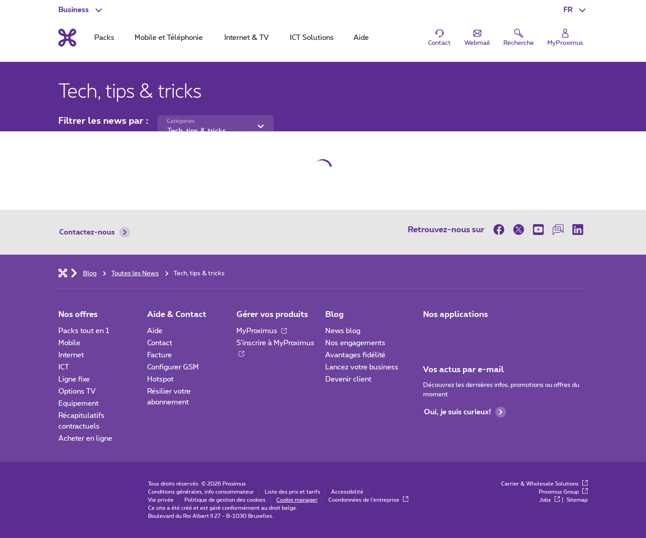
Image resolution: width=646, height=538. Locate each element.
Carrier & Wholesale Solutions (544, 483)
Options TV (77, 391)
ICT (63, 367)
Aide (154, 330)
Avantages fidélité (355, 355)
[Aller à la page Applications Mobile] (431, 333)
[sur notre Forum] (558, 229)
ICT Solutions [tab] (312, 37)
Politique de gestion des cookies (225, 500)
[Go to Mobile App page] (456, 333)
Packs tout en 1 (83, 330)
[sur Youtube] (538, 229)
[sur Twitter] (518, 229)
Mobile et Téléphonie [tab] (169, 37)
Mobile (69, 343)
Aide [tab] (361, 37)
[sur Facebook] (501, 229)
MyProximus (261, 330)
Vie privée (161, 500)
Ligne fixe (74, 379)
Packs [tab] (104, 37)
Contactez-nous (94, 232)
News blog (342, 330)
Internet (71, 355)
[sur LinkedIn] (578, 229)
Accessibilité (347, 492)
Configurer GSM (173, 367)
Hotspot (160, 379)
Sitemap (577, 500)
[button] (575, 9)
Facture (159, 355)
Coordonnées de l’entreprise (368, 500)
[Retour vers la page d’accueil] (67, 37)
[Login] (565, 37)
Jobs (549, 500)
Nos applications (455, 315)
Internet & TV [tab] (246, 37)
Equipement (78, 403)
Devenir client (348, 379)
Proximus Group (563, 492)
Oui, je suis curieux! (465, 412)
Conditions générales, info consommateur (201, 492)
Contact (159, 343)
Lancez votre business (361, 367)
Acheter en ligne (85, 438)
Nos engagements (355, 343)
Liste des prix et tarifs (292, 492)
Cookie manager (297, 500)
